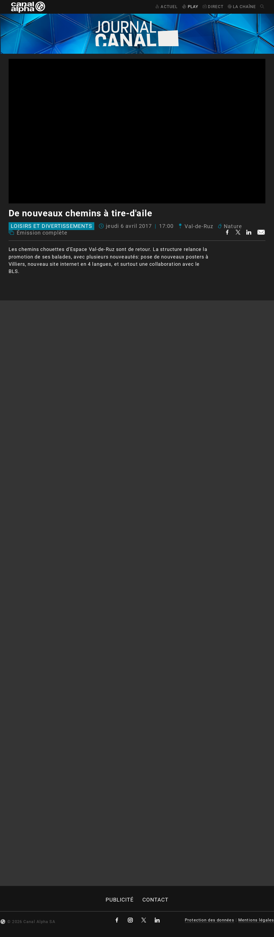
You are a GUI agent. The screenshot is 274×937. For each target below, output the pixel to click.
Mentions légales (256, 920)
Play (189, 6)
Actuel (166, 6)
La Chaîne (241, 6)
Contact (155, 900)
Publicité (120, 900)
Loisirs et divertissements (51, 226)
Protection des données (209, 920)
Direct (212, 6)
